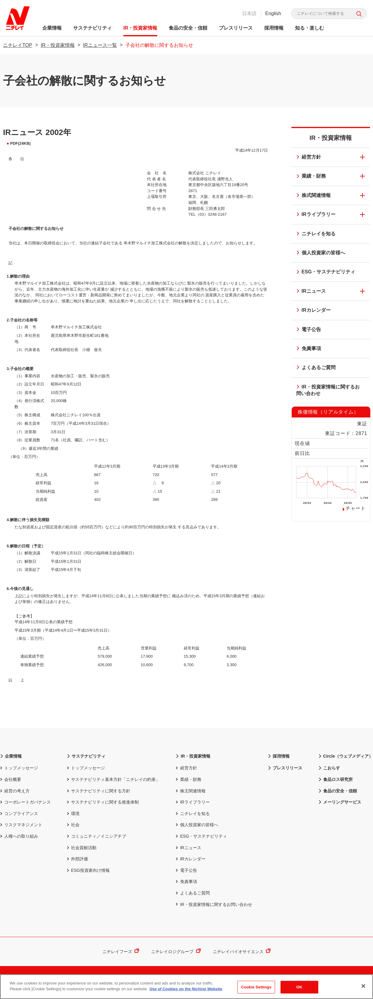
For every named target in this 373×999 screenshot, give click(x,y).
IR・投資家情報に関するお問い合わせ (326, 390)
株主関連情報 (190, 790)
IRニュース (309, 291)
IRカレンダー (311, 311)
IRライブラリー (314, 215)
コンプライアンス (19, 813)
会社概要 (10, 779)
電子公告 (307, 330)
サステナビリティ (92, 28)
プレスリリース (236, 28)
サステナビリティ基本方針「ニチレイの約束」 (113, 779)
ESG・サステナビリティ (324, 272)
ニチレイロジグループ (175, 951)
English (273, 13)
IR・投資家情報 (140, 28)
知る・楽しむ (309, 28)
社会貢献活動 (81, 847)
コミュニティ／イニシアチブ (96, 836)
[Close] (363, 988)
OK (299, 989)
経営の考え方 (15, 790)
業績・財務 (309, 176)
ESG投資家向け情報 (88, 870)
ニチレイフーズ (120, 951)
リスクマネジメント (21, 824)
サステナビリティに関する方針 (98, 790)
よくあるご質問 (314, 368)
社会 (73, 824)
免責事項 (307, 349)
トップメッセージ (19, 767)
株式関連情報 (311, 196)
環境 (73, 813)
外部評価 (77, 858)
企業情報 (52, 28)
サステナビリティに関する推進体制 (103, 802)
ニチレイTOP (17, 45)
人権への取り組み (19, 836)
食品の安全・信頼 (188, 28)
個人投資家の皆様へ (319, 253)
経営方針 (307, 157)
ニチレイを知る (314, 234)
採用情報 (274, 28)
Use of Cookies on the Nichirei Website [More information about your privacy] (185, 991)
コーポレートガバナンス (25, 802)
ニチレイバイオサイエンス (242, 951)
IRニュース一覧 (100, 45)
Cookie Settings (256, 989)
